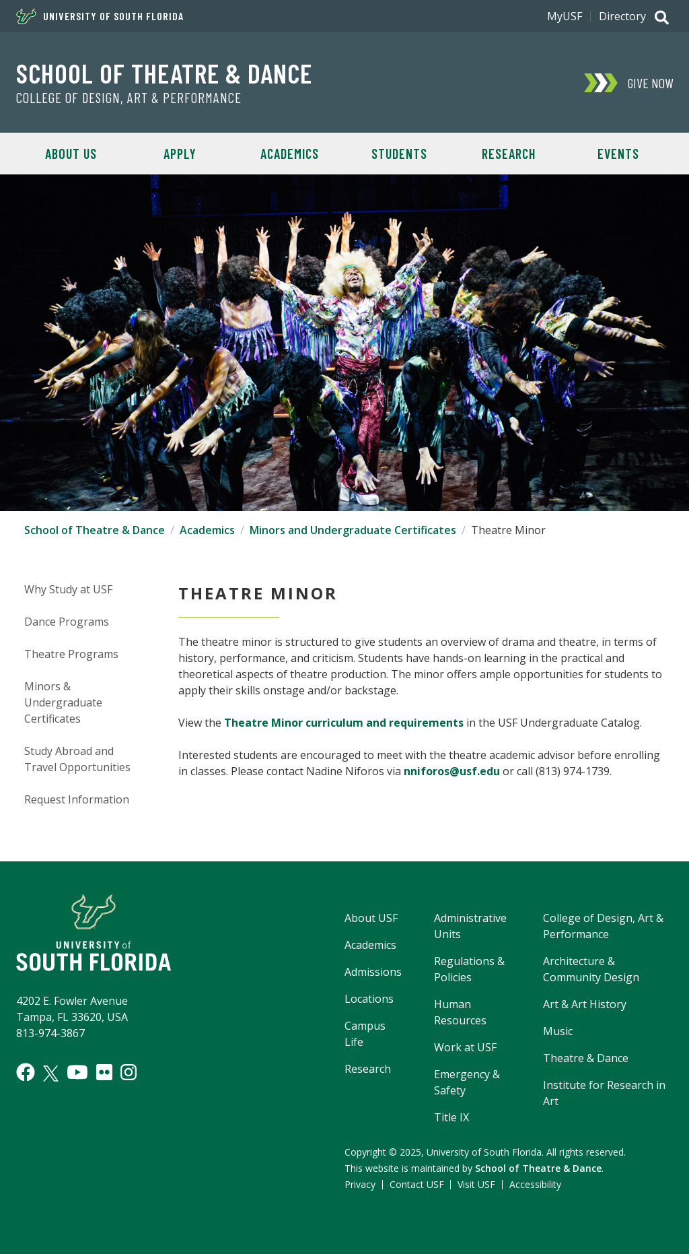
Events (618, 153)
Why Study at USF (68, 589)
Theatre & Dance (585, 1058)
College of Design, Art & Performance (129, 98)
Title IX (451, 1117)
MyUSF (564, 16)
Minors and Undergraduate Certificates (353, 530)
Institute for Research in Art (604, 1093)
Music (558, 1031)
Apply (180, 153)
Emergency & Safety (467, 1082)
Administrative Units (470, 926)
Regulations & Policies (469, 969)
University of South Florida (100, 16)
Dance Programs (66, 621)
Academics (289, 153)
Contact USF (417, 1184)
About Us (71, 153)
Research (509, 153)
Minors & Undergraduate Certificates (63, 702)
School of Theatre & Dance (164, 72)
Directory (622, 16)
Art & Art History (584, 1004)
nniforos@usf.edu (452, 771)
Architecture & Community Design (591, 969)
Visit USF (476, 1184)
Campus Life (365, 1033)
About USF (371, 918)
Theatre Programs (71, 654)
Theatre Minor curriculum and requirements (344, 722)
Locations (369, 998)
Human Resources (460, 1012)
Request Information (76, 799)
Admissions (373, 971)
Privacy (359, 1184)
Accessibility (535, 1184)
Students (399, 153)
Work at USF (465, 1047)
